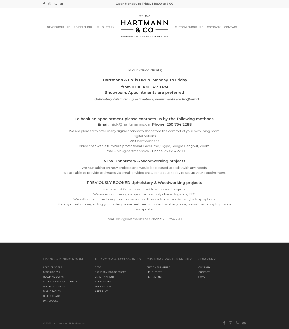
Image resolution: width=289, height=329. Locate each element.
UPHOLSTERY (154, 272)
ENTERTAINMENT (104, 276)
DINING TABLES (51, 291)
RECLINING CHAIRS (54, 286)
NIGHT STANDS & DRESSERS (110, 272)
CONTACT (204, 272)
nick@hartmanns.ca (131, 124)
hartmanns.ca (148, 141)
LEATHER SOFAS (52, 267)
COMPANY (204, 267)
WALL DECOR (103, 286)
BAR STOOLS (50, 300)
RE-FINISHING (154, 276)
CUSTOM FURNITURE (158, 267)
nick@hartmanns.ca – (134, 151)
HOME (202, 276)
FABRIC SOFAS (51, 272)
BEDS (98, 267)
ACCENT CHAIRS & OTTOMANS (60, 281)
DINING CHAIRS (51, 296)
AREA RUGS (101, 291)
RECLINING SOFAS (53, 276)
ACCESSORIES (103, 281)
